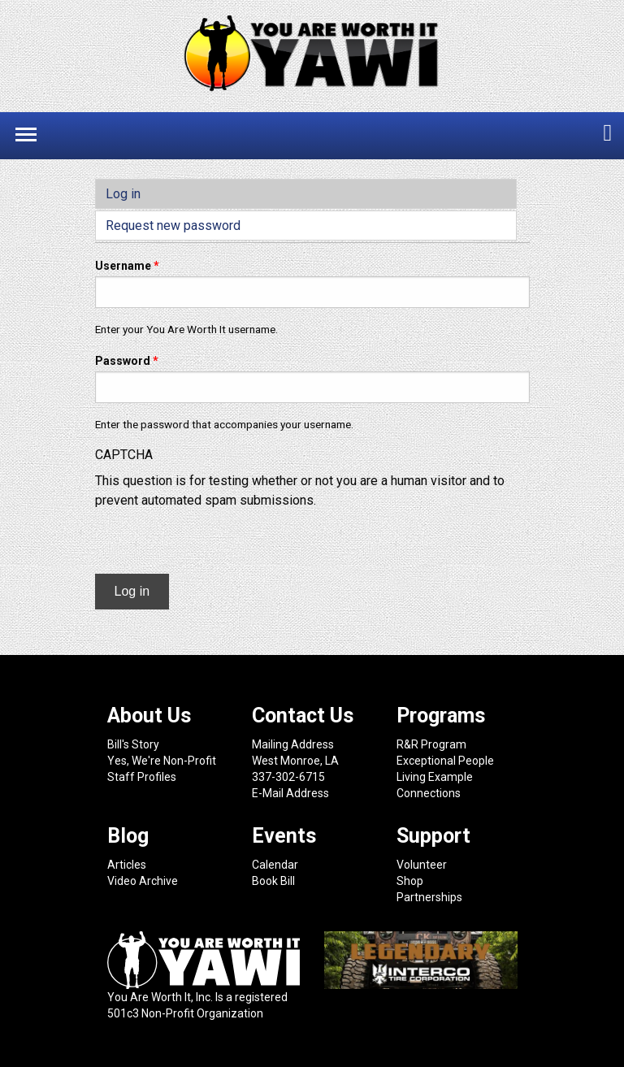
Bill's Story (133, 744)
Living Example (434, 776)
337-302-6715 (288, 776)
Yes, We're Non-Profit (161, 760)
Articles (126, 864)
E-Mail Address (290, 793)
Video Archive (142, 880)
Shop (409, 880)
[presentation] (218, 542)
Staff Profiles (141, 776)
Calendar (275, 864)
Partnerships (429, 897)
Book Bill (273, 880)
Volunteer (421, 864)
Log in (155, 193)
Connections (428, 793)
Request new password (173, 225)
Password (126, 360)
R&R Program (431, 744)
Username (127, 265)
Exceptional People (445, 760)
